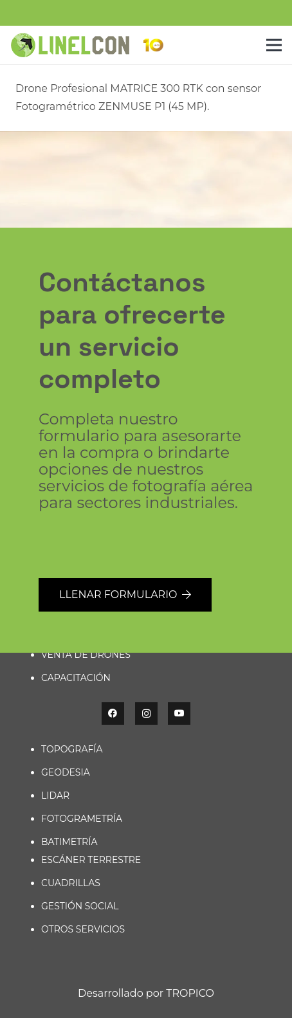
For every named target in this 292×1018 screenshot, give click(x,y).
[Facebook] (113, 713)
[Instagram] (146, 713)
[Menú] (274, 45)
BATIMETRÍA (69, 842)
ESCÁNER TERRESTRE (91, 860)
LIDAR (55, 795)
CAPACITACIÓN (76, 678)
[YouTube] (179, 713)
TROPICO (190, 993)
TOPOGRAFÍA (72, 749)
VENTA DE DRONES (86, 654)
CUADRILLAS (70, 883)
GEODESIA (65, 772)
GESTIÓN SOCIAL (80, 906)
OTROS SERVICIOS (83, 929)
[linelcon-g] (69, 45)
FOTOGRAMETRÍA (81, 818)
